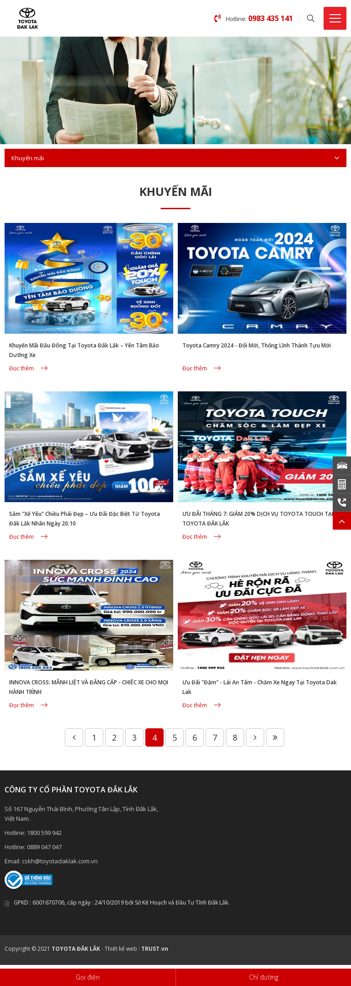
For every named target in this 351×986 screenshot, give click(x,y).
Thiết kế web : (122, 949)
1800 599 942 (44, 833)
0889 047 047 (44, 847)
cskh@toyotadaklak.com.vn (60, 861)
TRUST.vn (154, 949)
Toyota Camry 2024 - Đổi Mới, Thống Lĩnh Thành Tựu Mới (256, 345)
